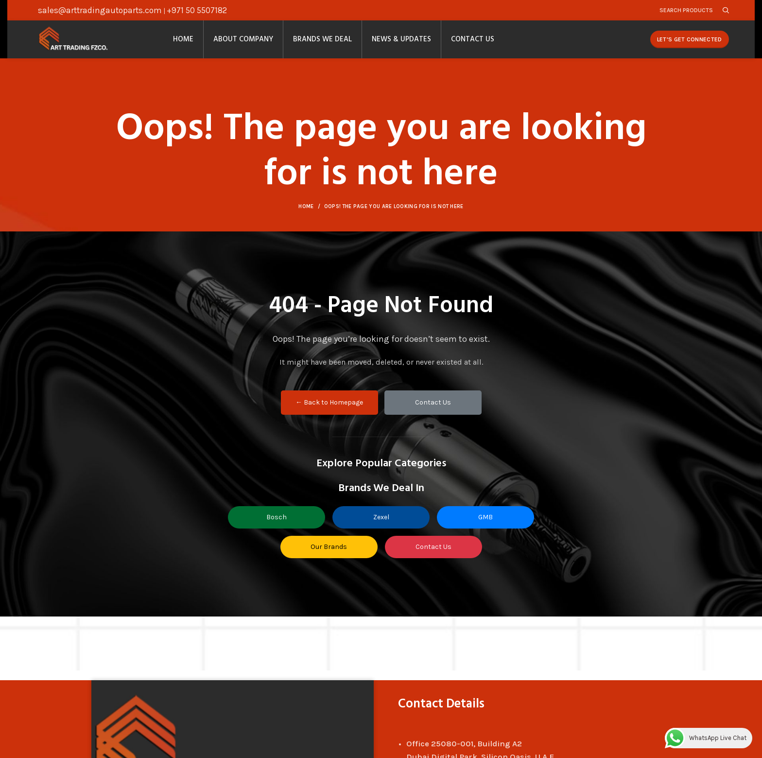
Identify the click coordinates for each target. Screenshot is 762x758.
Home (305, 214)
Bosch (276, 524)
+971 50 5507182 (197, 11)
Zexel (381, 524)
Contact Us (433, 409)
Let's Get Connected (689, 43)
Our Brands (329, 554)
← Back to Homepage (329, 409)
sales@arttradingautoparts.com (100, 11)
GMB (485, 524)
